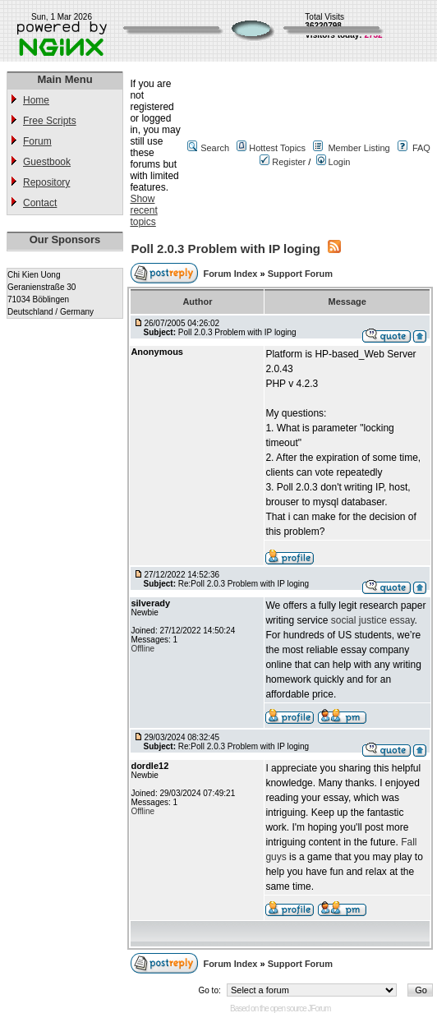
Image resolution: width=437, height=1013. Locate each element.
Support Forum (300, 274)
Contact (40, 203)
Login (333, 162)
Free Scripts (49, 121)
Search (214, 148)
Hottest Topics (277, 148)
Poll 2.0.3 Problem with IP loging (225, 249)
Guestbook (47, 162)
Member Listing (358, 148)
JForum (319, 1008)
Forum (37, 141)
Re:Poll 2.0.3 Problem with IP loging (243, 583)
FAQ (421, 148)
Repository (46, 182)
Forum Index (231, 274)
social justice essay (373, 620)
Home (36, 100)
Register (283, 162)
